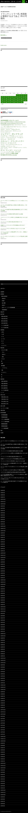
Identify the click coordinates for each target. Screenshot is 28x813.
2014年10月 (3, 794)
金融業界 (2, 291)
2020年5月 (3, 647)
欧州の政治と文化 (4, 403)
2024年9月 (3, 532)
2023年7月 (3, 564)
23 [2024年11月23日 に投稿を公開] (21, 100)
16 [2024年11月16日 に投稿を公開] (21, 98)
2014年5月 (3, 805)
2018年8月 (3, 693)
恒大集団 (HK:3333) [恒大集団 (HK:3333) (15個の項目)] (6, 155)
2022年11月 (3, 582)
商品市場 (2, 347)
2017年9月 (3, 716)
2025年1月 (3, 523)
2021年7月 (3, 617)
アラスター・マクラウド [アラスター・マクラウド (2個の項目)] (22, 124)
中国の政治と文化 (4, 399)
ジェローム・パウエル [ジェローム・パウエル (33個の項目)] (7, 136)
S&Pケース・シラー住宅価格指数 (8, 307)
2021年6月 (3, 620)
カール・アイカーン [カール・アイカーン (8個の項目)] (5, 130)
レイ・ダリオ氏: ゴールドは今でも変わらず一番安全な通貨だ (13, 469)
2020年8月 (3, 640)
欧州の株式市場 (4, 320)
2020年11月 (3, 633)
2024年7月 (3, 537)
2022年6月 (3, 593)
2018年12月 (3, 685)
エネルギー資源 (4, 349)
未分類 (2, 432)
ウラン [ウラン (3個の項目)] (11, 128)
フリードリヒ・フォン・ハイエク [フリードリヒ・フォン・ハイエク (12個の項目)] (9, 147)
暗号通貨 (3, 365)
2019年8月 (3, 667)
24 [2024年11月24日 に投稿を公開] (25, 100)
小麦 (2, 370)
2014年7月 (3, 801)
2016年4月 (3, 754)
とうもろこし (3, 372)
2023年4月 (3, 570)
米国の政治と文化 (4, 396)
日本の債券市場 (4, 388)
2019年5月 (3, 673)
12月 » (26, 104)
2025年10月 (3, 503)
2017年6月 (3, 723)
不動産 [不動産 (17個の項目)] (16, 153)
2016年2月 (3, 758)
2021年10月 (3, 611)
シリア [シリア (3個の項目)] (19, 130)
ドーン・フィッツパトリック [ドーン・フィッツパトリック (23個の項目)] (9, 144)
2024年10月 (3, 530)
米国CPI (3, 305)
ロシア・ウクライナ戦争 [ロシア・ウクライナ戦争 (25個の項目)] (7, 153)
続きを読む (4, 35)
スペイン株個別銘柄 (5, 421)
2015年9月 (3, 770)
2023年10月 (3, 557)
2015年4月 (3, 781)
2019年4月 (3, 676)
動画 (1, 430)
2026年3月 (3, 492)
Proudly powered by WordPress (6, 811)
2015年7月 (3, 774)
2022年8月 (3, 588)
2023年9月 (3, 559)
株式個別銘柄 (3, 412)
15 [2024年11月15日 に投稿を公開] (17, 98)
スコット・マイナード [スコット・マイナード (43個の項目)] (8, 139)
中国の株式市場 (4, 318)
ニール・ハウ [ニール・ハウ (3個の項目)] (19, 144)
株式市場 (2, 314)
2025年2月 (3, 521)
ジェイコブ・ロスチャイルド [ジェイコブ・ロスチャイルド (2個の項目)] (5, 132)
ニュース (2, 392)
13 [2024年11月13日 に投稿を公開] (10, 98)
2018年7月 (3, 696)
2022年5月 (3, 595)
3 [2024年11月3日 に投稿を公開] (25, 95)
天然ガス (3, 354)
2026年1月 (3, 497)
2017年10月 (3, 714)
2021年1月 (3, 631)
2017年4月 (3, 727)
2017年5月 (3, 725)
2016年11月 (3, 738)
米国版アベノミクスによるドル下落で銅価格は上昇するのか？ (13, 225)
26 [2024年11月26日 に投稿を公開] (6, 102)
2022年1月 (3, 604)
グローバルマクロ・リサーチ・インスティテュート (11, 1)
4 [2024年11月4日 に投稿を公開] (2, 96)
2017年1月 (3, 734)
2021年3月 (3, 626)
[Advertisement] (14, 68)
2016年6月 (3, 749)
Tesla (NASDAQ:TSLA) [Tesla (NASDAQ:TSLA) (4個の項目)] (5, 124)
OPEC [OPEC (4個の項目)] (21, 123)
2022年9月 (3, 586)
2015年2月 (3, 785)
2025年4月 (3, 517)
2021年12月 (3, 606)
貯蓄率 (3, 300)
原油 (3, 356)
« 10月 (2, 104)
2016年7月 (3, 747)
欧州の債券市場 (4, 385)
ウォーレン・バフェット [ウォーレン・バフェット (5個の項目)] (22, 126)
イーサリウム (4, 367)
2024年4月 (3, 544)
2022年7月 (3, 591)
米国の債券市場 (3, 11)
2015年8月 (3, 772)
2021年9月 (3, 613)
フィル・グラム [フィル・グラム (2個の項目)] (12, 146)
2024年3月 (3, 546)
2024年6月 (3, 539)
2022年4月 (3, 597)
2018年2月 (3, 705)
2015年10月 (3, 767)
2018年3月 (3, 702)
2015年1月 (3, 787)
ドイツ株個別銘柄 (4, 428)
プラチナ (3, 358)
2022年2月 (3, 602)
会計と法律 (3, 405)
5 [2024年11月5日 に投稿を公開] (6, 96)
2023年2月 (3, 575)
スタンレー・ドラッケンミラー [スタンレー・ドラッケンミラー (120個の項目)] (12, 141)
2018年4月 (3, 700)
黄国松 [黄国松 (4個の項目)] (15, 155)
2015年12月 (3, 763)
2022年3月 (3, 600)
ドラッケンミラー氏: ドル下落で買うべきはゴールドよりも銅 (13, 228)
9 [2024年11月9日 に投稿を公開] (21, 96)
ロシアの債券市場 (4, 390)
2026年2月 (3, 494)
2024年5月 (3, 541)
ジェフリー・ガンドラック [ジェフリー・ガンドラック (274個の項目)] (12, 134)
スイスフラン (3, 345)
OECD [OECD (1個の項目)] (19, 123)
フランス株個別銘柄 (5, 419)
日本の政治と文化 (4, 401)
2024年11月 (3, 528)
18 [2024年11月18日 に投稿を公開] (2, 100)
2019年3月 (3, 678)
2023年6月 (3, 566)
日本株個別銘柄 (4, 414)
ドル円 (2, 334)
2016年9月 (3, 743)
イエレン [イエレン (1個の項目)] (2, 126)
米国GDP (4, 298)
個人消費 (3, 303)
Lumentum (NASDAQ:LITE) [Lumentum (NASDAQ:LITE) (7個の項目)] (12, 123)
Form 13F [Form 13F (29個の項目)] (3, 123)
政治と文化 (3, 394)
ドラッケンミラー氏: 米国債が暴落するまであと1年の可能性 (14, 16)
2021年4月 (3, 624)
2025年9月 (3, 506)
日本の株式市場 (4, 323)
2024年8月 (3, 535)
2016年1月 (3, 761)
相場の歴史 (3, 410)
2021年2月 (3, 629)
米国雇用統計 (4, 309)
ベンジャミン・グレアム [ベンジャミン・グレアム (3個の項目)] (22, 147)
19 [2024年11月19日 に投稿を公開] (6, 100)
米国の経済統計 (4, 296)
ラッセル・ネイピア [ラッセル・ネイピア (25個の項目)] (14, 151)
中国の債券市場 (4, 383)
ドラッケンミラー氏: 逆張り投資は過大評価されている (11, 221)
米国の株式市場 (4, 316)
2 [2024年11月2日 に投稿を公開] (21, 95)
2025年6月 (3, 512)
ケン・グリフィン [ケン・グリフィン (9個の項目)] (14, 131)
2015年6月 (3, 776)
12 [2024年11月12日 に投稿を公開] (6, 98)
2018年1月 (3, 707)
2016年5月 (3, 752)
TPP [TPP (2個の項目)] (10, 124)
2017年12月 (3, 709)
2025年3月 (3, 519)
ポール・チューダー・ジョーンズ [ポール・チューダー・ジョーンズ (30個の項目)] (11, 150)
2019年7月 (3, 669)
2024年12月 (3, 526)
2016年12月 (3, 736)
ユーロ (2, 336)
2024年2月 (3, 548)
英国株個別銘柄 (4, 423)
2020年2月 (3, 653)
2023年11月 (3, 555)
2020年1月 (3, 655)
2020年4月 (3, 649)
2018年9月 (3, 691)
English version (3, 45)
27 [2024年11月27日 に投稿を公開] (10, 102)
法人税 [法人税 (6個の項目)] (12, 155)
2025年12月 (3, 499)
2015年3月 (3, 783)
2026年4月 (3, 490)
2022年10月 (3, 584)
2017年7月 (3, 720)
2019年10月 (3, 662)
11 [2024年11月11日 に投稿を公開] (2, 98)
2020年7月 (3, 642)
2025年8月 (3, 508)
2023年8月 (3, 562)
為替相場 (2, 329)
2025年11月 (3, 501)
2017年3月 (3, 729)
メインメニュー (26, 1)
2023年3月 (3, 573)
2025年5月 (3, 515)
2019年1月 (3, 682)
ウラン (3, 352)
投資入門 (2, 311)
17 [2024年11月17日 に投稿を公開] (25, 98)
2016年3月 (3, 756)
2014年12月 (3, 790)
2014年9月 (3, 796)
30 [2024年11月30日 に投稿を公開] (21, 102)
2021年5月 (3, 622)
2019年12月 (3, 658)
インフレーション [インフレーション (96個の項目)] (10, 126)
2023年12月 (3, 553)
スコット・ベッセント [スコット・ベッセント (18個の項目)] (17, 137)
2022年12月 (3, 579)
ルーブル (3, 338)
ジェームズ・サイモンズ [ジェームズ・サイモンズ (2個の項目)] (18, 136)
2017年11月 (3, 711)
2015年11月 (3, 765)
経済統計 (2, 294)
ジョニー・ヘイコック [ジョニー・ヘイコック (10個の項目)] (6, 137)
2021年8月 (3, 615)
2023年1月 (3, 577)
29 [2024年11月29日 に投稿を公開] (17, 102)
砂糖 (2, 363)
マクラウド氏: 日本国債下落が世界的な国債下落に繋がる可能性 (13, 472)
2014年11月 (3, 792)
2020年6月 (3, 644)
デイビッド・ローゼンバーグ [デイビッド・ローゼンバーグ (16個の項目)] (8, 143)
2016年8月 (3, 745)
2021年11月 (3, 608)
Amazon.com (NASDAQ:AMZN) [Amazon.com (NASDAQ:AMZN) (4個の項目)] (7, 122)
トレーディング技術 (4, 408)
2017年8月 (3, 718)
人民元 (2, 332)
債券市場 (7, 11)
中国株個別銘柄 (4, 417)
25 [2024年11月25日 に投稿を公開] (2, 102)
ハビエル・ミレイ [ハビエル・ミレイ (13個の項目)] (5, 146)
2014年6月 (3, 803)
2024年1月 (3, 550)
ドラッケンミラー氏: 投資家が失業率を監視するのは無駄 (12, 214)
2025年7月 (3, 510)
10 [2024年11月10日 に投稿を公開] (25, 96)
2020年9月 (3, 638)
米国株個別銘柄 (4, 426)
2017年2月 (3, 732)
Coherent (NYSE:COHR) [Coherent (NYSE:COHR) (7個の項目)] (20, 122)
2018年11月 (3, 687)
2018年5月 (3, 698)
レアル (2, 343)
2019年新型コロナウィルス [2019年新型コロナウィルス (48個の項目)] (10, 120)
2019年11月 (3, 660)
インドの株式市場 (4, 325)
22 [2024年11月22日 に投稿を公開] (17, 100)
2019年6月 (3, 671)
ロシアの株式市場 (4, 327)
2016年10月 (3, 740)
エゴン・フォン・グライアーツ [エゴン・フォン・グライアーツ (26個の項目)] (10, 129)
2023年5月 (3, 568)
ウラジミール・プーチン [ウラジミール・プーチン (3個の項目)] (5, 128)
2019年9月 (3, 664)
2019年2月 (3, 680)
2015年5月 (3, 779)
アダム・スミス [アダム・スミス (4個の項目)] (14, 124)
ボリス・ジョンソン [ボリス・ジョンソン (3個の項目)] (4, 148)
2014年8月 (3, 799)
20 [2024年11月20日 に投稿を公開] (10, 100)
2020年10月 (3, 635)
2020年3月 (3, 651)
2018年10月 (3, 689)
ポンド (2, 341)
